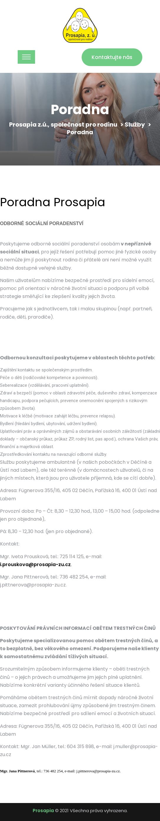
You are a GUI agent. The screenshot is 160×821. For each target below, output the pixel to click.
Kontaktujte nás (112, 57)
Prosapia (43, 810)
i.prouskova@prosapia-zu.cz (35, 564)
